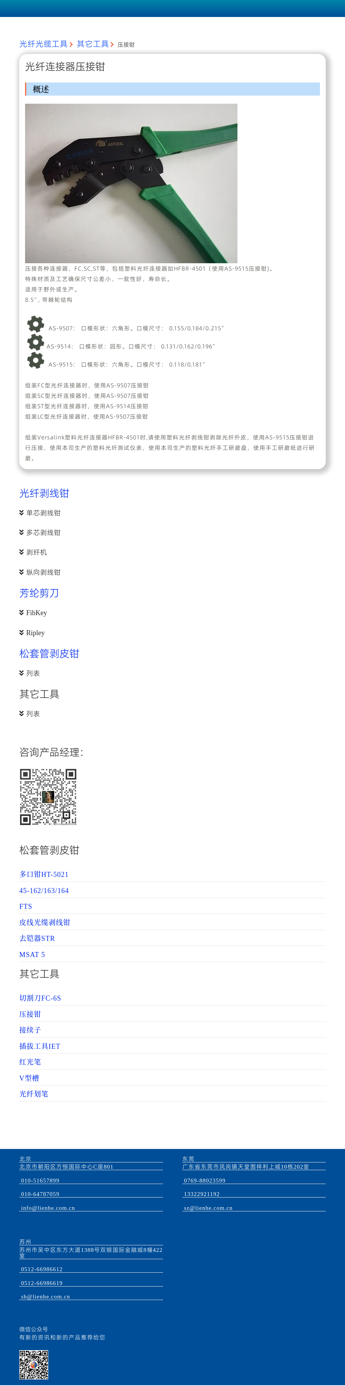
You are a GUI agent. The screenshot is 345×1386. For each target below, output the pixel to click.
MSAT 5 (32, 955)
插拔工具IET (40, 1046)
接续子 (30, 1030)
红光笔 (30, 1062)
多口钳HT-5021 (44, 874)
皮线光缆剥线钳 (45, 923)
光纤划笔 (34, 1094)
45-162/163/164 (44, 891)
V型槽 (29, 1078)
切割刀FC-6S (40, 998)
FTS (25, 906)
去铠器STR (37, 938)
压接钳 (30, 1014)
